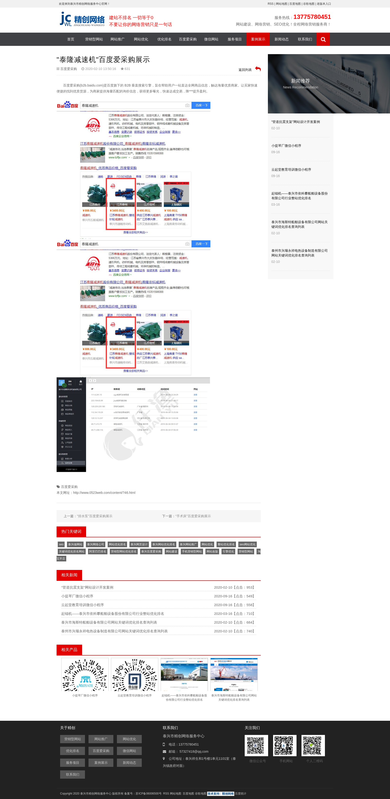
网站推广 (118, 39)
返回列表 (250, 69)
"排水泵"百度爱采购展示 (94, 516)
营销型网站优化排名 (124, 551)
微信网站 (211, 39)
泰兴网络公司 (95, 544)
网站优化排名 (117, 544)
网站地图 (282, 3)
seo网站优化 (247, 544)
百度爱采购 (188, 39)
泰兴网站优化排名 (163, 544)
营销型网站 (94, 39)
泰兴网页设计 (139, 544)
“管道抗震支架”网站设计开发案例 (87, 587)
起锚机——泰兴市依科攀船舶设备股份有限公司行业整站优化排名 (112, 614)
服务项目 (235, 39)
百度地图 (295, 3)
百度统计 (240, 793)
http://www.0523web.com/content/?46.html (104, 493)
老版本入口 (324, 3)
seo (61, 544)
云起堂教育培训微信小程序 (82, 605)
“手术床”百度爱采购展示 (193, 516)
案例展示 (258, 39)
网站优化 (141, 39)
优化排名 (164, 39)
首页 (70, 39)
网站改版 (212, 551)
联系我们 (305, 39)
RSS (271, 3)
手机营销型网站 (192, 551)
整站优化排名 (226, 544)
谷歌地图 (309, 3)
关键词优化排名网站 (71, 551)
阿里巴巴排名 (97, 551)
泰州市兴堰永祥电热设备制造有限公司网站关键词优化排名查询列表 (114, 631)
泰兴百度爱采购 (151, 551)
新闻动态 (282, 39)
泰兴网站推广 (188, 544)
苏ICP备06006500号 (148, 793)
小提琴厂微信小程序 (77, 596)
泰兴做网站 (75, 544)
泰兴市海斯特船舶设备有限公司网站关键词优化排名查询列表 (109, 622)
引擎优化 (228, 551)
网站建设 (171, 551)
